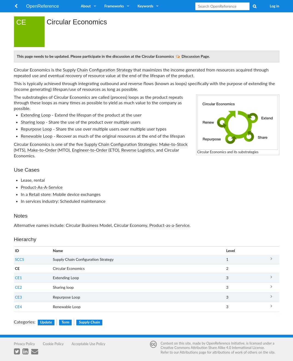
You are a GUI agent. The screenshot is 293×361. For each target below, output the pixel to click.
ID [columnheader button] (17, 250)
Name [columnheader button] (58, 250)
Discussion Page (192, 56)
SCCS (19, 259)
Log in (274, 6)
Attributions (189, 352)
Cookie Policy (53, 344)
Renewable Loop (37, 135)
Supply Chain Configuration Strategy (97, 69)
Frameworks (114, 6)
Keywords (145, 6)
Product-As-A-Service (42, 187)
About (86, 6)
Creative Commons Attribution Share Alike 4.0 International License (212, 347)
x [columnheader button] (271, 250)
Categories (24, 321)
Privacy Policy (24, 344)
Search (254, 6)
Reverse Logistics (137, 149)
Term (65, 322)
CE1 (18, 277)
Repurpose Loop (36, 128)
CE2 (18, 287)
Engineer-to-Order (89, 149)
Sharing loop (33, 122)
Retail (34, 194)
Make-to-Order (41, 149)
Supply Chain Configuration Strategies (120, 144)
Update (46, 322)
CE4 (18, 306)
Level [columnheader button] (230, 250)
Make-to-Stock (173, 144)
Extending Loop (36, 114)
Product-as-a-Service (169, 225)
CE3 (18, 297)
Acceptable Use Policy (88, 344)
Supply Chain (89, 322)
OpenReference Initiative (225, 343)
